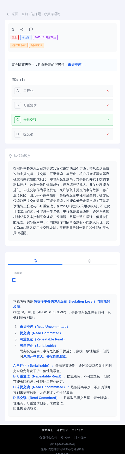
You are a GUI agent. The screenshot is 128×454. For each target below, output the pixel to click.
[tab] (35, 261)
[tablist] (62, 261)
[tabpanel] (62, 342)
